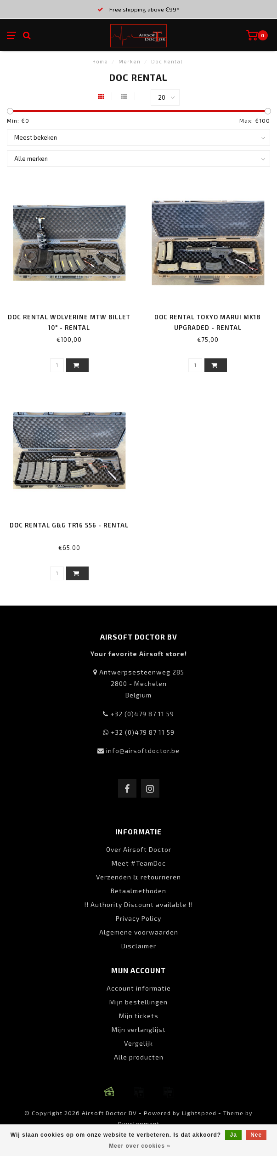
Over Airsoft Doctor (138, 849)
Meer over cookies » (139, 1146)
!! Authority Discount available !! (138, 904)
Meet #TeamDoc (139, 863)
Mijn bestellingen (138, 1002)
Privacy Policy (138, 918)
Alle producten (139, 1057)
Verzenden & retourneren (138, 877)
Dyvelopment (138, 1123)
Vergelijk (138, 1043)
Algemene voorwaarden (138, 932)
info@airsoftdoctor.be (143, 750)
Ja (233, 1135)
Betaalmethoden (138, 891)
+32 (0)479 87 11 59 (142, 714)
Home (100, 61)
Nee (256, 1135)
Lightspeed (199, 1112)
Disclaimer (138, 946)
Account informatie (139, 988)
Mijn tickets (138, 1016)
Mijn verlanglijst (139, 1029)
